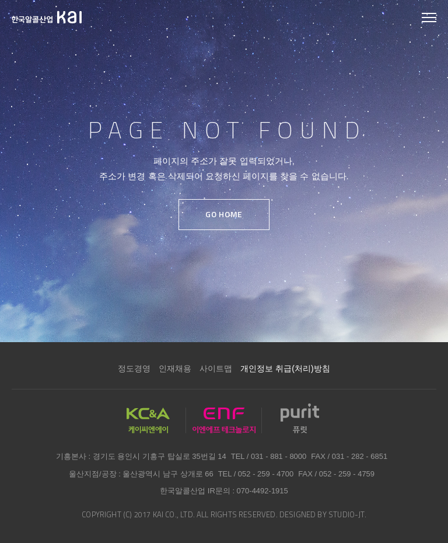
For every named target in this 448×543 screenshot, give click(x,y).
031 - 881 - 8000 (278, 456)
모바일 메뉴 (429, 18)
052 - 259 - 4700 (265, 473)
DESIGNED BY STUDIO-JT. (322, 514)
